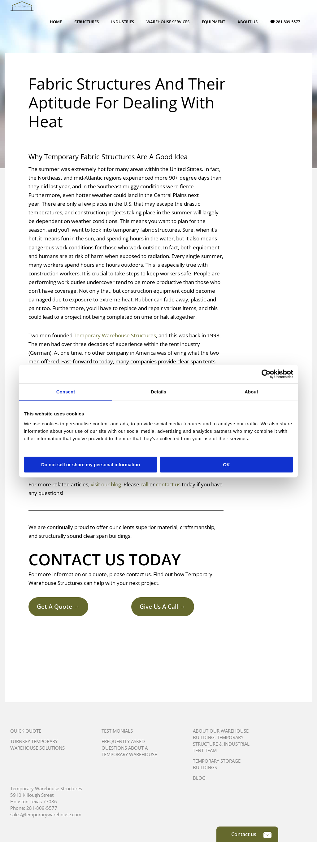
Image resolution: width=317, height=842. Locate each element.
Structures (86, 21)
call (144, 484)
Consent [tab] (65, 391)
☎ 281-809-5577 (285, 21)
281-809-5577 (41, 808)
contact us (168, 484)
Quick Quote (25, 731)
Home (56, 21)
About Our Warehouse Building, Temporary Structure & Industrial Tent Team (221, 740)
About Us (247, 21)
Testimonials (117, 731)
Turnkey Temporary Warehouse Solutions (37, 744)
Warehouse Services (167, 21)
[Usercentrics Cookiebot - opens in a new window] (266, 374)
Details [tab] (158, 391)
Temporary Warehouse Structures (115, 335)
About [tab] (251, 391)
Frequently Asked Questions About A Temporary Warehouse (129, 747)
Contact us (251, 834)
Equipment (213, 21)
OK (226, 464)
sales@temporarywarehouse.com (45, 814)
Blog (199, 778)
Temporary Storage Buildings (217, 764)
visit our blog (106, 484)
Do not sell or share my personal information (90, 464)
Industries (122, 21)
